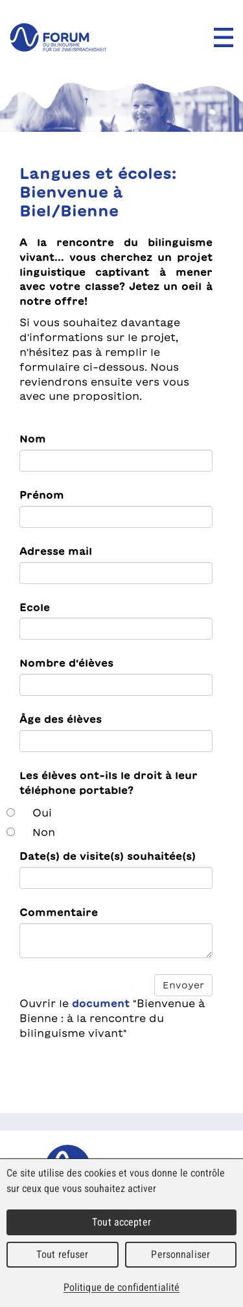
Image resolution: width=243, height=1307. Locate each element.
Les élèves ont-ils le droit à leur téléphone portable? (108, 782)
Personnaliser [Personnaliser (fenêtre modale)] (180, 1254)
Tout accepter (121, 1222)
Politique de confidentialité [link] (122, 1287)
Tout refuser (62, 1254)
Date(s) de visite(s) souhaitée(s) (107, 856)
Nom (32, 439)
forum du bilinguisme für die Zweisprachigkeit (58, 37)
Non (43, 832)
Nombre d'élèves (66, 663)
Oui (42, 813)
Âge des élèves (60, 719)
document (101, 1003)
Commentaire (58, 912)
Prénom (41, 495)
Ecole (34, 607)
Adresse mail (55, 551)
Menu (223, 37)
